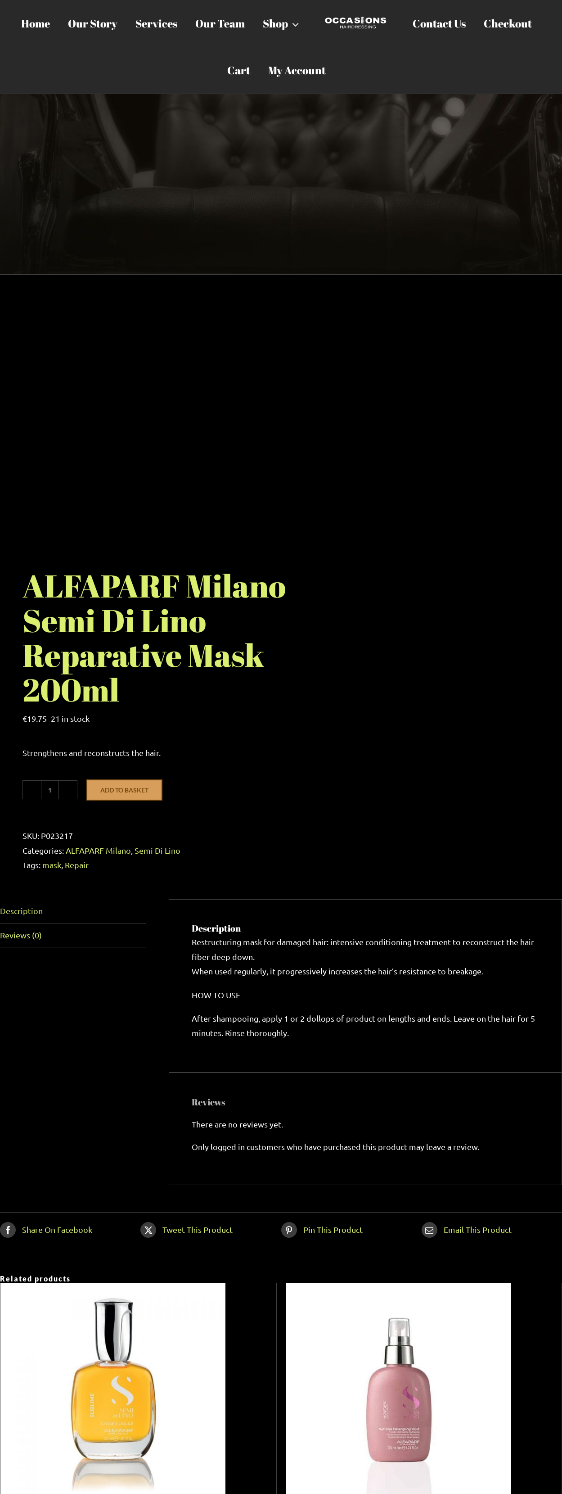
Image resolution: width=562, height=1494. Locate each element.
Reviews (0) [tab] (21, 935)
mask (51, 864)
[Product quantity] (50, 790)
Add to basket (124, 790)
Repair (77, 864)
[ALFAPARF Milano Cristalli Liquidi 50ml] (112, 1290)
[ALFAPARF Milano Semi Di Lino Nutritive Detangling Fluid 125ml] (398, 1290)
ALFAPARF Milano (98, 850)
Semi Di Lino (157, 850)
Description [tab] (21, 910)
